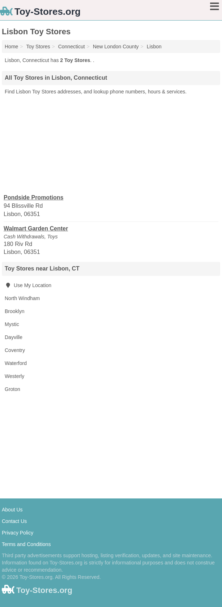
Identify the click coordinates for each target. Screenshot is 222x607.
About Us (12, 510)
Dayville (13, 337)
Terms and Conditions (26, 544)
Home (11, 46)
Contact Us (14, 521)
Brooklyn (14, 311)
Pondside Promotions (33, 197)
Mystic (12, 324)
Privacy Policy (17, 533)
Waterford (16, 363)
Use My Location (28, 285)
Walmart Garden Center (36, 228)
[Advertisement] (111, 144)
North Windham (22, 298)
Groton (12, 389)
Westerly (14, 376)
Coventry (15, 350)
